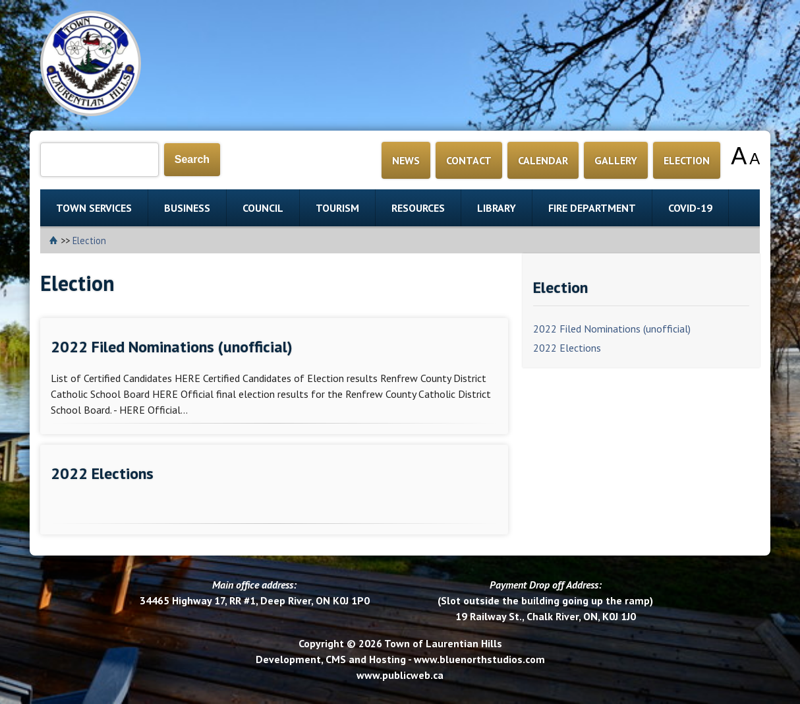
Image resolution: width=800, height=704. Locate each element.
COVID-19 (690, 207)
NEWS (406, 160)
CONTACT (469, 160)
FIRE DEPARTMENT (592, 207)
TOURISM (337, 207)
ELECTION (687, 160)
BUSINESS (187, 207)
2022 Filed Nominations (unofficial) (612, 328)
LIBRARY (496, 207)
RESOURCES (418, 207)
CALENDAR (543, 160)
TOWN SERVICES (94, 207)
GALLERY (615, 160)
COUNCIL (263, 207)
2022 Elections (567, 347)
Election (89, 240)
